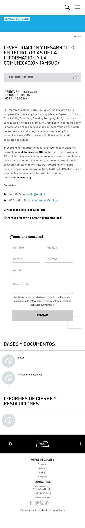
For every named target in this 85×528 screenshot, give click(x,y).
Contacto (42, 476)
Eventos (43, 472)
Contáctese (43, 481)
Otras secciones (42, 459)
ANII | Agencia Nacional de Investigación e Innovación (21, 7)
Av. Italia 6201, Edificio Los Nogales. (43, 487)
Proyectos (42, 464)
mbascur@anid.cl (47, 200)
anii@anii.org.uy (43, 497)
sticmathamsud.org (19, 177)
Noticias (43, 468)
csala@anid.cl (35, 194)
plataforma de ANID (32, 152)
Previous (10, 444)
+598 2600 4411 (42, 493)
